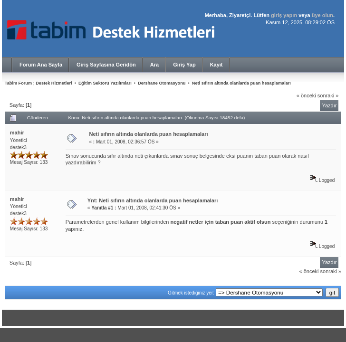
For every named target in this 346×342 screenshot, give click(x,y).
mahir (17, 132)
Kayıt (216, 64)
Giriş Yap (184, 64)
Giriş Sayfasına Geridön (106, 64)
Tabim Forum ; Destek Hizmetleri (38, 83)
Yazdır (329, 105)
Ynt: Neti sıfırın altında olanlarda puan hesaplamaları (152, 200)
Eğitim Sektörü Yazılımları (105, 83)
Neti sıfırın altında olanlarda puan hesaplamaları (241, 83)
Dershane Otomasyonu (161, 83)
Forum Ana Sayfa (40, 64)
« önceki (306, 95)
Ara (154, 64)
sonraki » (328, 95)
